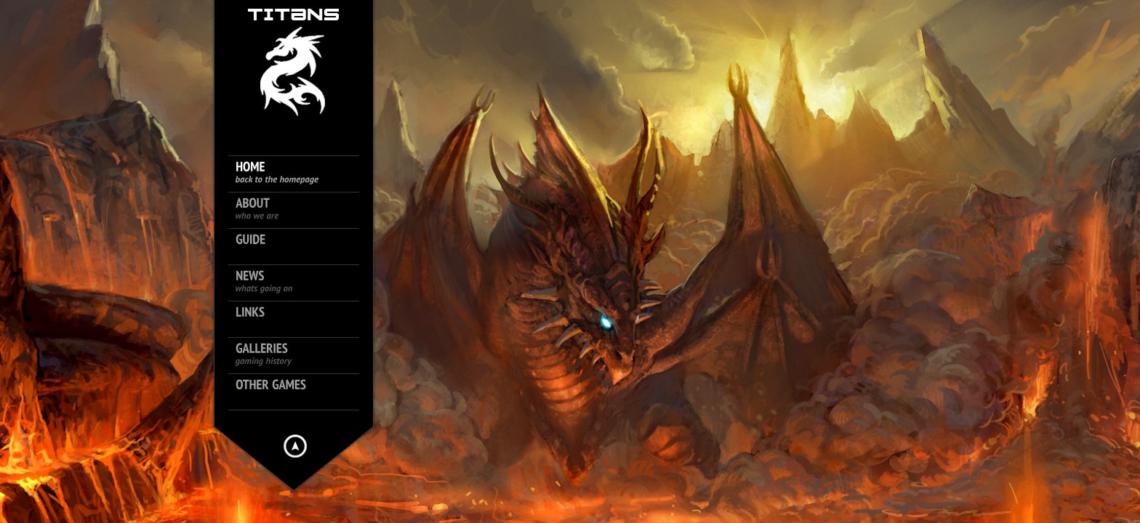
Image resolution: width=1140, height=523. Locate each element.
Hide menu (295, 446)
